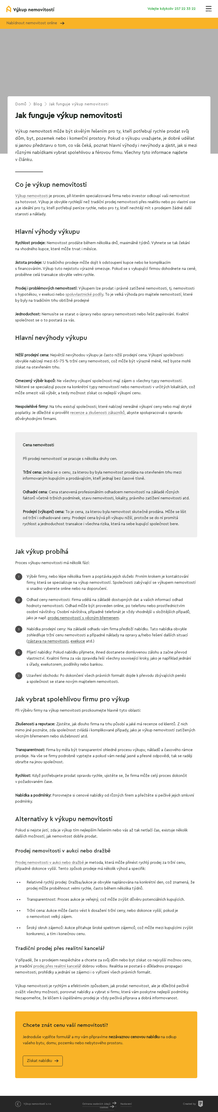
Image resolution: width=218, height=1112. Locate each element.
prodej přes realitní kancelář (57, 966)
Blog (37, 104)
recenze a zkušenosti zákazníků (97, 413)
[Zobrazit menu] (209, 9)
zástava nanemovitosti (48, 641)
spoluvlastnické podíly (84, 294)
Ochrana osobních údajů (96, 1104)
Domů (21, 104)
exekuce (78, 641)
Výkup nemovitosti (31, 196)
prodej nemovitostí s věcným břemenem (83, 618)
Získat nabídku (39, 1061)
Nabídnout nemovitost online (35, 23)
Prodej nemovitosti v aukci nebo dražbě (49, 863)
